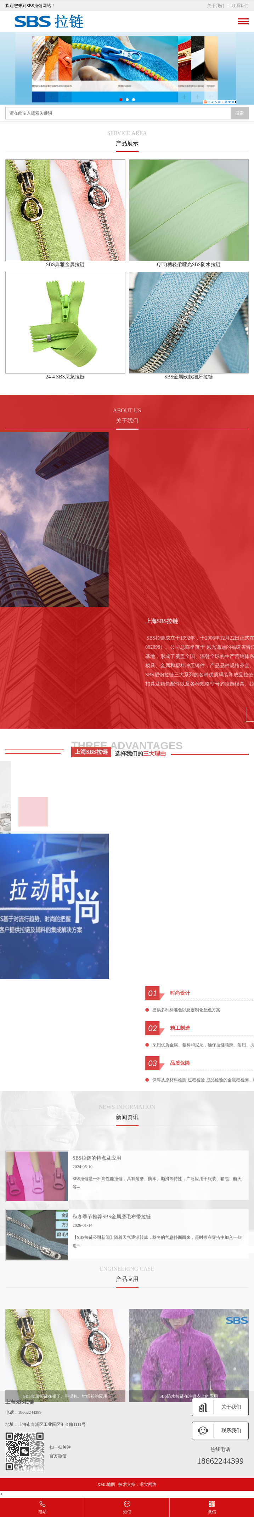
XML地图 (106, 1484)
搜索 (239, 113)
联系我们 (240, 6)
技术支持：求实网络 (137, 1484)
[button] (120, 99)
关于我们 (215, 6)
